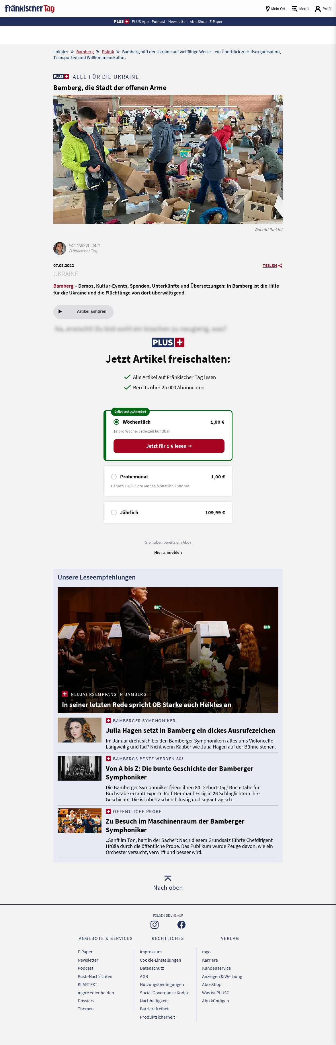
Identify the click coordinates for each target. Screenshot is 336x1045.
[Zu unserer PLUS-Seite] (61, 76)
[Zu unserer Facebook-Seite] (181, 940)
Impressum (151, 967)
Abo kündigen (215, 1010)
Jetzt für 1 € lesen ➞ (169, 446)
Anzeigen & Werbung (222, 988)
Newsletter (88, 974)
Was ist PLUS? (215, 1002)
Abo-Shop (212, 995)
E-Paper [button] (217, 21)
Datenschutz (152, 981)
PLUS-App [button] (139, 21)
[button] (119, 21)
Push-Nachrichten (95, 988)
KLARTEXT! (88, 995)
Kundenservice (216, 981)
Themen (86, 1017)
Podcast (85, 981)
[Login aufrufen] (323, 8)
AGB (144, 988)
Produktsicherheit (157, 1024)
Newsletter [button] (177, 21)
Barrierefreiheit (155, 1017)
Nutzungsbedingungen (162, 995)
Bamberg (85, 51)
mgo (206, 967)
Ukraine (65, 274)
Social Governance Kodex (164, 1002)
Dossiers (86, 1010)
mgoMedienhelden (96, 1002)
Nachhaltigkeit (154, 1010)
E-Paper (85, 967)
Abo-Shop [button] (199, 21)
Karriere (210, 974)
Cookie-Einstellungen (160, 974)
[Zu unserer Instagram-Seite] (154, 940)
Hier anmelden (168, 552)
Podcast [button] (158, 21)
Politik (108, 51)
